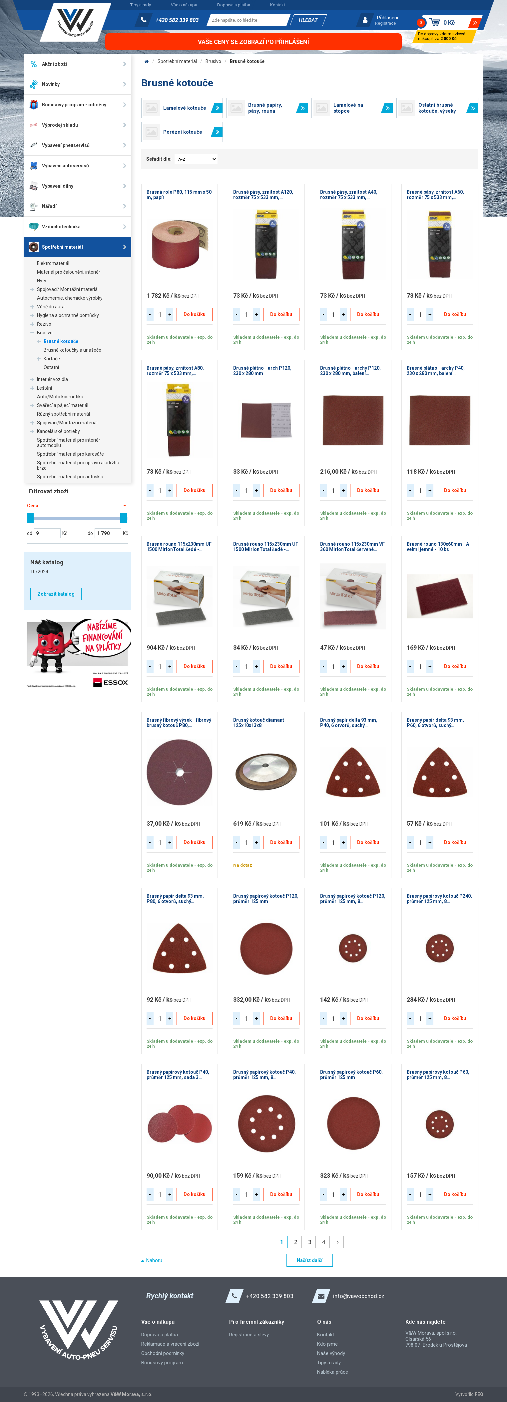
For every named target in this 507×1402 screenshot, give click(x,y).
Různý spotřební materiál (63, 414)
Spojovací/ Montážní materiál (68, 289)
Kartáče (52, 358)
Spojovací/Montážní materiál (67, 422)
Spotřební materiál (177, 61)
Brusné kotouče (61, 341)
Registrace (385, 23)
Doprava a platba (233, 4)
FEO (479, 1394)
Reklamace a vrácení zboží (170, 1344)
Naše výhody (331, 1353)
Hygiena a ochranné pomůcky (68, 315)
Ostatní (51, 367)
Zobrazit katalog (56, 594)
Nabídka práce (332, 1372)
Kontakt (277, 4)
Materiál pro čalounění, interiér (68, 272)
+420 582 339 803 (177, 20)
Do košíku (195, 314)
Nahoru (154, 1260)
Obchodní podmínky (162, 1353)
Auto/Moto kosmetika (60, 396)
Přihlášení (387, 18)
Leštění (44, 388)
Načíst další (309, 1260)
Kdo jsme (327, 1344)
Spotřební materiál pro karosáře (70, 454)
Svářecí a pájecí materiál (62, 405)
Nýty (41, 280)
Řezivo (44, 324)
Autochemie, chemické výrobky (70, 298)
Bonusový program (162, 1363)
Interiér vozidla (52, 379)
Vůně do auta (51, 306)
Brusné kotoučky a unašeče (72, 350)
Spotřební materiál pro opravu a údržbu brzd (78, 465)
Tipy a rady (140, 4)
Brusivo (45, 332)
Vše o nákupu (184, 4)
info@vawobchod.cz (358, 1296)
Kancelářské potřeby (58, 431)
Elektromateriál (53, 263)
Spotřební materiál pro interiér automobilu (68, 442)
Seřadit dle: (159, 159)
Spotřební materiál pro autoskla (70, 476)
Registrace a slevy (249, 1335)
